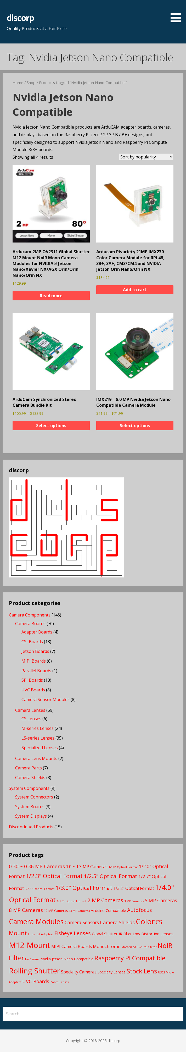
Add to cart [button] (134, 290)
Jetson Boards (35, 651)
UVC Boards (33, 690)
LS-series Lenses (37, 738)
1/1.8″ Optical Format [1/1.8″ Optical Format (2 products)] (123, 867)
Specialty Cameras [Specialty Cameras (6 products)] (79, 972)
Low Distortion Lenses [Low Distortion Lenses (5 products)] (153, 933)
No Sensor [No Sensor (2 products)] (32, 959)
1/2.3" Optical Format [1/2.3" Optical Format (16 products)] (54, 876)
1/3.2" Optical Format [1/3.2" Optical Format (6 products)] (133, 888)
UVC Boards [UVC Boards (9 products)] (35, 981)
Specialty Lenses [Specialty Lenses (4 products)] (112, 972)
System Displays (31, 816)
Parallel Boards (36, 671)
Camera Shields (30, 777)
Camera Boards (30, 623)
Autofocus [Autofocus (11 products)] (139, 909)
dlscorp (20, 17)
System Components (29, 788)
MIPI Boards (33, 661)
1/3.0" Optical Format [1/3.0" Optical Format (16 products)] (83, 887)
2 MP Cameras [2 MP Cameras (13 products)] (105, 900)
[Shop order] (146, 156)
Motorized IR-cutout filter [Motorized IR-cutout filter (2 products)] (139, 947)
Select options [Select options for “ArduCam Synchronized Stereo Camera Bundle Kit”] (51, 425)
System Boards (29, 806)
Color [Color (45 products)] (145, 921)
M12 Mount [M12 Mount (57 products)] (29, 945)
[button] (177, 12)
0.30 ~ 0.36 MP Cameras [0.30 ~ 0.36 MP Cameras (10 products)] (37, 866)
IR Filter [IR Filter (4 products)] (125, 933)
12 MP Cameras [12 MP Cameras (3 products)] (56, 910)
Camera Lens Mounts (36, 758)
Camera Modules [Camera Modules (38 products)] (36, 921)
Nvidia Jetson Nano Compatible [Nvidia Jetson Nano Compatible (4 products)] (66, 958)
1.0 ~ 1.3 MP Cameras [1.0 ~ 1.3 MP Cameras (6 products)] (87, 866)
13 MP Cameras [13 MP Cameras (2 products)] (79, 911)
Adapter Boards (36, 632)
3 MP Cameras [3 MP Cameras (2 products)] (134, 901)
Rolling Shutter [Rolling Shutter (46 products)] (34, 971)
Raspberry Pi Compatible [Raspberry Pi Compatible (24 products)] (129, 958)
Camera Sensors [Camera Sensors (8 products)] (82, 922)
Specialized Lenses (39, 748)
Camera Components (29, 615)
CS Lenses (31, 718)
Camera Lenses (30, 710)
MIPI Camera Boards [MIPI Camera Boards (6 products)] (71, 946)
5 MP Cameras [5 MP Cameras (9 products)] (161, 900)
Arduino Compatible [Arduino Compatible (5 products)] (108, 910)
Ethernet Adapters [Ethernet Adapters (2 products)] (40, 934)
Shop (31, 82)
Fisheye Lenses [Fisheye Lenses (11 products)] (72, 933)
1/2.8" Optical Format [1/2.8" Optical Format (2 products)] (39, 889)
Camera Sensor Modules (45, 699)
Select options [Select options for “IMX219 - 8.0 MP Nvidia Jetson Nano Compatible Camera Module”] (135, 425)
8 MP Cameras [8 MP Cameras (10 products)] (26, 910)
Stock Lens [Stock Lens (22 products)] (142, 971)
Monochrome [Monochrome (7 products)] (106, 946)
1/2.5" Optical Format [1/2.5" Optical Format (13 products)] (110, 876)
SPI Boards (32, 680)
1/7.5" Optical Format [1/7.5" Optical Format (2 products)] (71, 901)
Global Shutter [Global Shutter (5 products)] (105, 933)
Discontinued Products (31, 827)
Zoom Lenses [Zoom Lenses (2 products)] (59, 982)
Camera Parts (28, 768)
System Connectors (34, 797)
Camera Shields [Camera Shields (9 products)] (117, 922)
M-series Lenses (37, 728)
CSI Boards (32, 642)
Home (18, 82)
